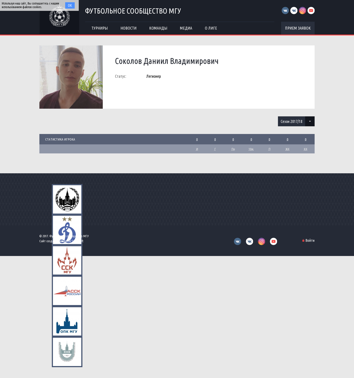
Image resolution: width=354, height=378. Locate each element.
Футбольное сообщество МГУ (133, 11)
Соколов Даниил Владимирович (167, 61)
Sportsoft (78, 241)
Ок (70, 5)
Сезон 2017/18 (291, 121)
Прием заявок (298, 28)
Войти (310, 240)
